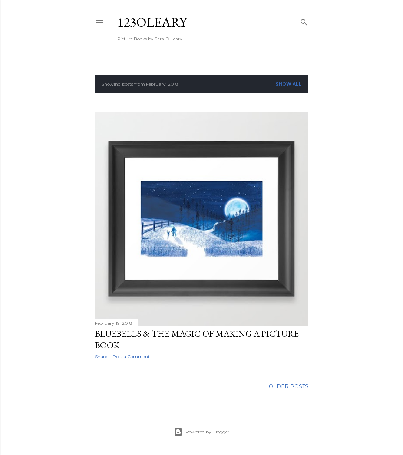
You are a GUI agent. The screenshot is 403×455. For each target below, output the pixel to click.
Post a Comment (131, 356)
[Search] (304, 20)
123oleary (152, 22)
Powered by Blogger (201, 432)
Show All (288, 84)
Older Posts (288, 386)
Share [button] (101, 356)
